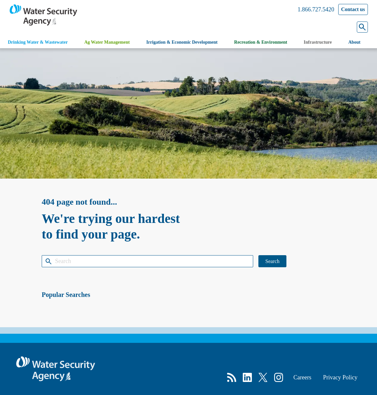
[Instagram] (278, 377)
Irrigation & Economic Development (182, 42)
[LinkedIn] (247, 377)
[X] (263, 377)
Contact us (353, 9)
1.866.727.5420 (315, 9)
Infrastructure (318, 42)
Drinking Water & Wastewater (38, 42)
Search (272, 261)
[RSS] (231, 377)
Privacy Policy (340, 377)
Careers (303, 377)
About (354, 42)
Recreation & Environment (260, 42)
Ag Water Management (107, 42)
